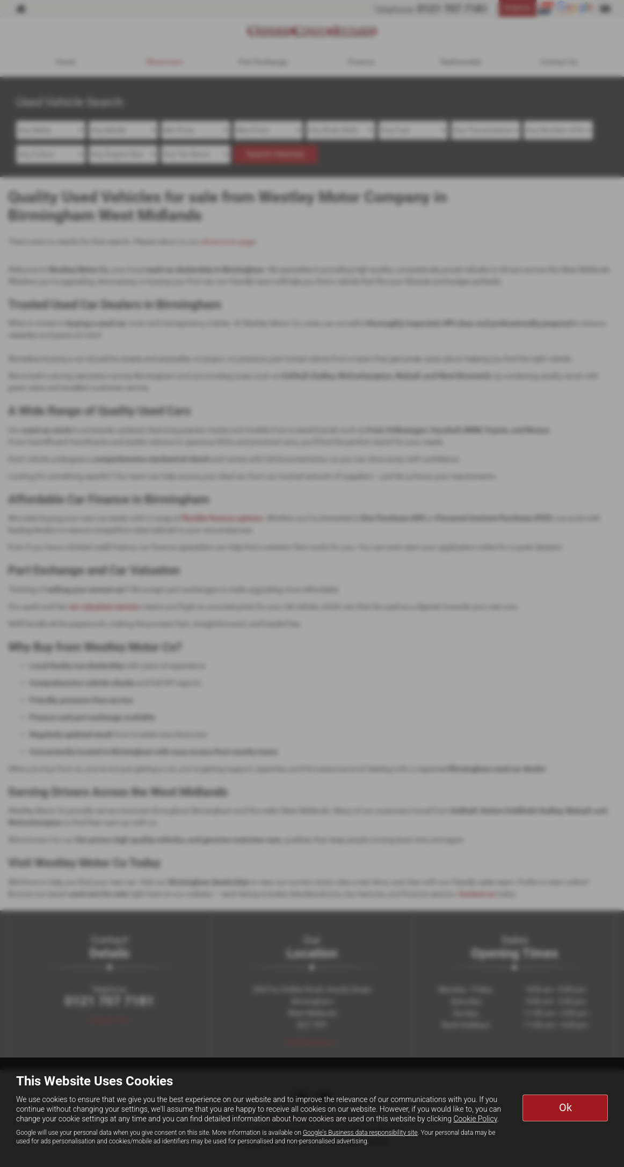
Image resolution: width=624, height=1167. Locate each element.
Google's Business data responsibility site (360, 1132)
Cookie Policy (475, 1118)
